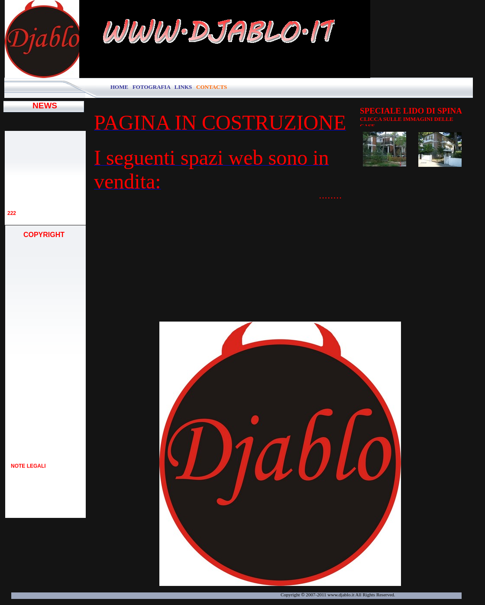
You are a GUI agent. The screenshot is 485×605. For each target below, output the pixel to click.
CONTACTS (211, 87)
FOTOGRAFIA (152, 87)
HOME (119, 87)
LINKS (183, 87)
